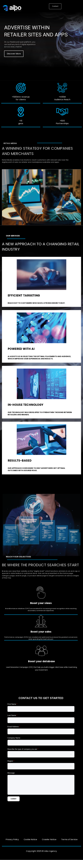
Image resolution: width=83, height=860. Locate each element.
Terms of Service (69, 839)
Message (26, 763)
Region (26, 757)
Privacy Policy (12, 839)
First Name (27, 729)
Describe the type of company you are (32, 751)
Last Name (27, 735)
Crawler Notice (49, 839)
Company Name (28, 746)
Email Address (28, 740)
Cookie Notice (30, 839)
